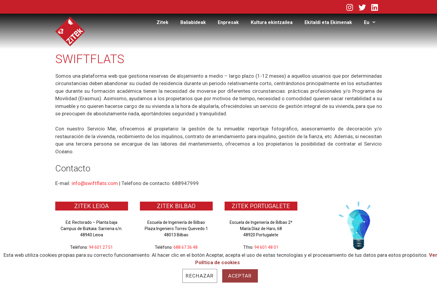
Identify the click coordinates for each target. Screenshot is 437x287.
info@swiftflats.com (95, 183)
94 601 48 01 (266, 247)
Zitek (162, 22)
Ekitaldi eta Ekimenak (328, 22)
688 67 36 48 (185, 247)
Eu (373, 22)
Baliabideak (193, 22)
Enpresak (228, 22)
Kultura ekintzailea (272, 22)
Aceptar (240, 276)
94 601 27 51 (101, 247)
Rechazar (200, 276)
